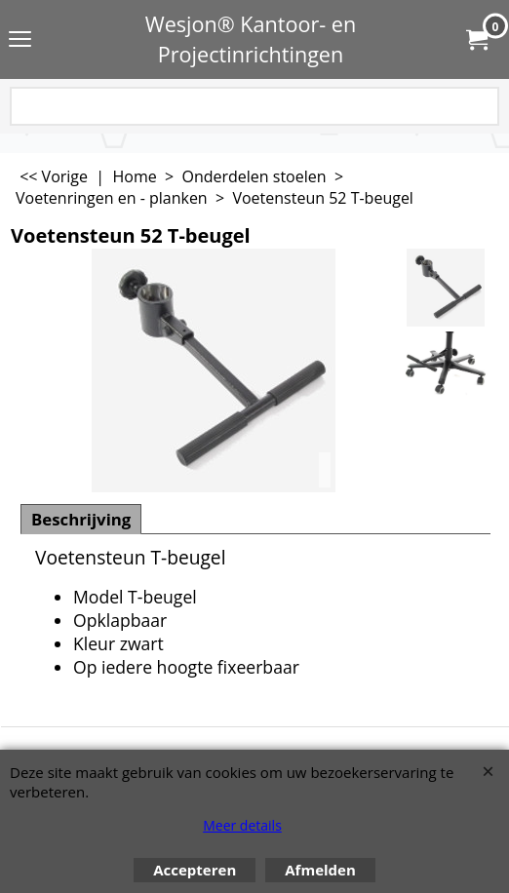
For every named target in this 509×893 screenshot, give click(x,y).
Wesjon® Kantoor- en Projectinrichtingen (251, 39)
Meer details (242, 825)
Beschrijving (81, 519)
